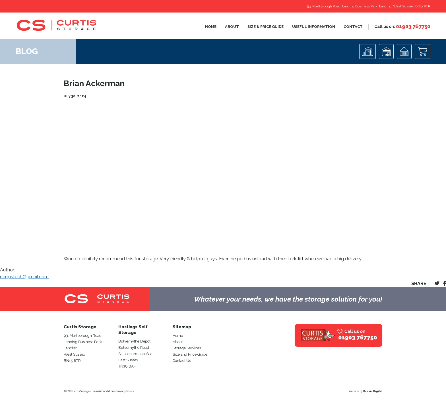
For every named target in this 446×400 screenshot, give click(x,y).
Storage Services (187, 348)
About (232, 26)
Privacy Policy (125, 391)
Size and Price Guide (190, 354)
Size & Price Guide (265, 26)
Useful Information (313, 26)
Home (210, 26)
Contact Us (182, 360)
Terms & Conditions (103, 391)
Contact (353, 26)
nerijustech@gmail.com (24, 276)
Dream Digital (372, 391)
